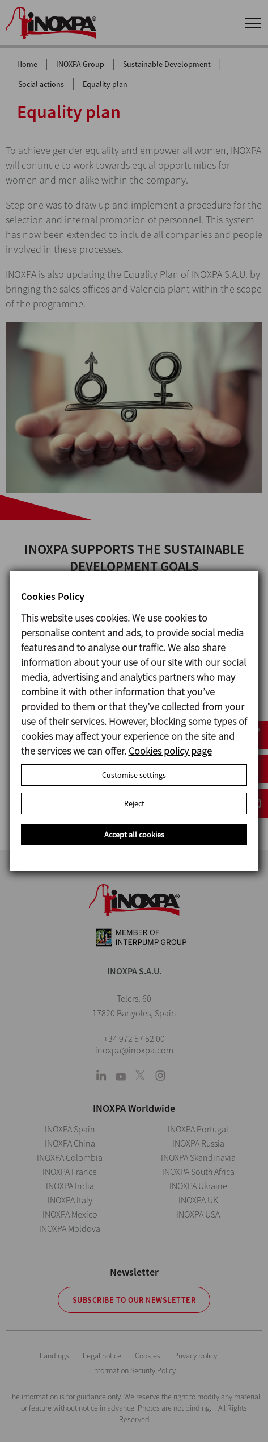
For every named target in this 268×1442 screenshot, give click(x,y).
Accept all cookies (134, 835)
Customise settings (134, 775)
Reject (134, 803)
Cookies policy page (170, 750)
